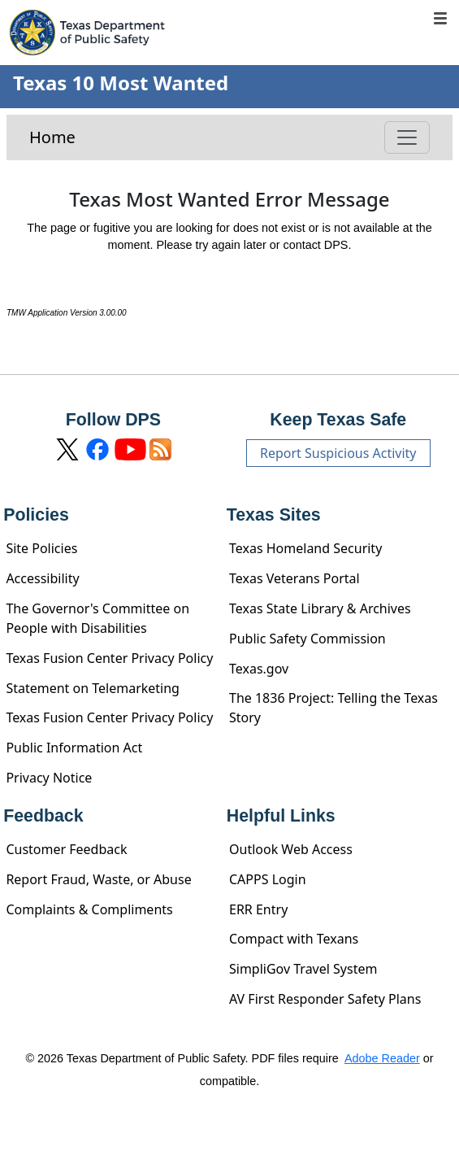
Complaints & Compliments (89, 909)
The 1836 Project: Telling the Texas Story (333, 707)
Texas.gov (258, 669)
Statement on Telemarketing (93, 688)
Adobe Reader (382, 1058)
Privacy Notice (49, 778)
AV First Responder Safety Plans (325, 999)
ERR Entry (258, 909)
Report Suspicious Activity (338, 453)
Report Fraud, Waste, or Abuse (98, 879)
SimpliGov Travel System (303, 969)
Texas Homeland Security (305, 548)
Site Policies (41, 548)
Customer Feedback (66, 849)
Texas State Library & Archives (320, 608)
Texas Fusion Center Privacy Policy (109, 658)
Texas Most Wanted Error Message (229, 199)
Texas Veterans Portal (294, 578)
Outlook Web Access (291, 849)
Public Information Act (74, 747)
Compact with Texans (293, 939)
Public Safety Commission (307, 638)
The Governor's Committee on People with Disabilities (97, 618)
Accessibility (42, 578)
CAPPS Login (267, 879)
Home (52, 137)
